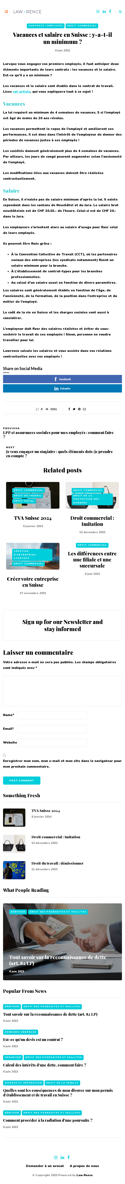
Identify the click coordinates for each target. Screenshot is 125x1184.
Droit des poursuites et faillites (58, 911)
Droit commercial (82, 25)
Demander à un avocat (45, 1166)
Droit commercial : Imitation (92, 531)
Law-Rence (85, 1175)
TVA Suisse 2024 (33, 528)
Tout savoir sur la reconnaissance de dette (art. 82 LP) (57, 960)
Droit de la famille (62, 1093)
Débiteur (18, 911)
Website (10, 742)
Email (8, 729)
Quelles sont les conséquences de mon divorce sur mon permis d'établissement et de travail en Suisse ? (58, 1103)
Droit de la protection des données (86, 509)
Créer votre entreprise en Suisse (33, 592)
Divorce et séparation (23, 1093)
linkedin (62, 388)
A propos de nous (84, 1166)
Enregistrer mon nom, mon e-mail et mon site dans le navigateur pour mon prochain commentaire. (62, 764)
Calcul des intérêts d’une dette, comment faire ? (44, 1075)
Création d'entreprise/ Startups (25, 565)
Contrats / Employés (45, 25)
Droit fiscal (24, 511)
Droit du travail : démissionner (57, 873)
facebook (62, 379)
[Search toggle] (119, 12)
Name (8, 715)
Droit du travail (28, 505)
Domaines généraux (21, 1042)
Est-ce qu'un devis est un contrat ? (33, 1049)
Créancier (13, 1067)
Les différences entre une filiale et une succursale (92, 569)
